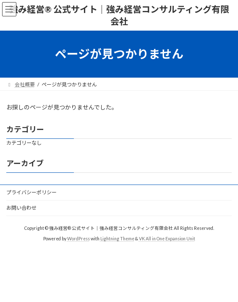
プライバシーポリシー (31, 192)
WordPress (78, 238)
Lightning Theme (117, 238)
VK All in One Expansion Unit (167, 238)
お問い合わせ (21, 208)
